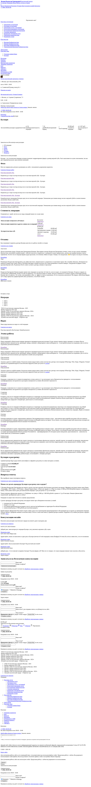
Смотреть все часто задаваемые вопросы (12, 481)
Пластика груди (8, 681)
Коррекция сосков (12, 694)
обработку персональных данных (33, 569)
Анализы (3, 61)
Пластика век (8, 696)
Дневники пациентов (6, 64)
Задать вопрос (23, 107)
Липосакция (7, 703)
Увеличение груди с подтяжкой (16, 685)
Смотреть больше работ (7, 170)
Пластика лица (9, 116)
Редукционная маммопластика (16, 688)
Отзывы (6, 151)
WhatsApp (4, 107)
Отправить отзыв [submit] (5, 647)
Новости (3, 67)
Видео (6, 149)
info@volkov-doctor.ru (13, 107)
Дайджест (3, 69)
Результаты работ (5, 73)
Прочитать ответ (5, 532)
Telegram (27, 626)
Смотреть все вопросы (7, 523)
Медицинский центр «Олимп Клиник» (11, 94)
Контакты (3, 114)
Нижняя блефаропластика (14, 699)
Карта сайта (4, 753)
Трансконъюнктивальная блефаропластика (19, 702)
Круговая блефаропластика (15, 700)
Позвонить (5, 626)
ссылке (47, 363)
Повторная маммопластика (15, 693)
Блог (2, 66)
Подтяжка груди (11, 684)
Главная (3, 116)
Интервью (3, 70)
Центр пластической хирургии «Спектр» (12, 78)
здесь (7, 513)
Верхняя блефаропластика (14, 697)
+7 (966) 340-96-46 (6, 110)
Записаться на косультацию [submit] (8, 566)
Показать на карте (6, 90)
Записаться (40, 221)
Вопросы (6, 152)
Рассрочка (3, 58)
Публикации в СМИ (6, 72)
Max (20, 626)
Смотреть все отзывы (7, 246)
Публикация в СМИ (9, 719)
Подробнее (4, 257)
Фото (5, 146)
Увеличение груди (12, 682)
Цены (5, 148)
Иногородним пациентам (8, 63)
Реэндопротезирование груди (15, 687)
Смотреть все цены (6, 217)
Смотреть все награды (7, 676)
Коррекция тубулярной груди (15, 691)
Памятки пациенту (9, 721)
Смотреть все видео (6, 327)
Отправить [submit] (4, 591)
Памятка (3, 60)
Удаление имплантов (13, 690)
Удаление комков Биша (13, 706)
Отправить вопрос (6, 616)
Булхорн (9, 708)
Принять (3, 763)
